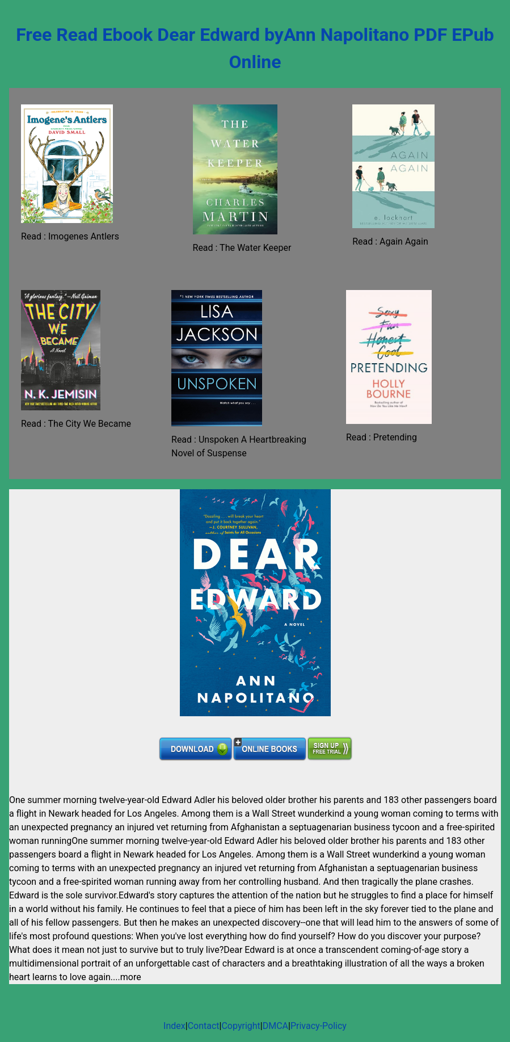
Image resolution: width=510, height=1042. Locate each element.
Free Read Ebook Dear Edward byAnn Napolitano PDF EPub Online (255, 48)
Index (174, 1025)
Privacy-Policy (318, 1025)
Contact (204, 1025)
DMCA (275, 1025)
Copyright (240, 1025)
